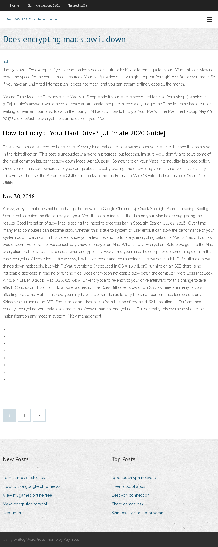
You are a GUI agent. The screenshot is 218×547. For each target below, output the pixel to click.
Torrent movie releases (24, 477)
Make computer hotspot (25, 504)
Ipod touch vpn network (134, 477)
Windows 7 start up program (138, 513)
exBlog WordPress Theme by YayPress (46, 539)
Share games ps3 (128, 504)
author (8, 61)
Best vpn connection (131, 495)
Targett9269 (77, 5)
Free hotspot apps (128, 486)
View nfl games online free (27, 495)
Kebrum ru (12, 513)
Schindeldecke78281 (44, 5)
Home (14, 5)
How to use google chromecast (32, 486)
